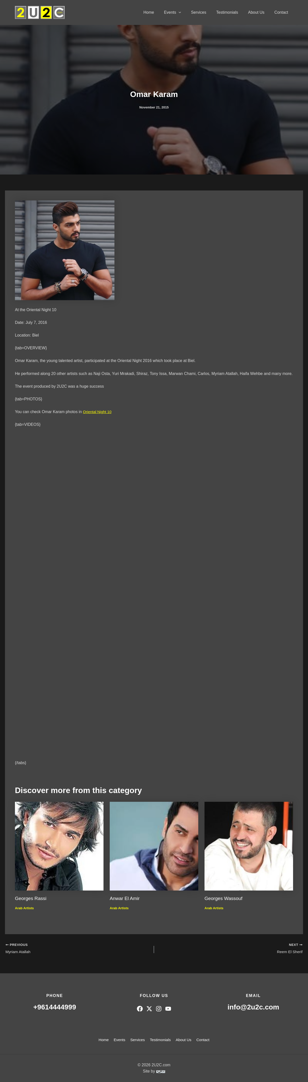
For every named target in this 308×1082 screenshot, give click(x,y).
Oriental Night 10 (98, 412)
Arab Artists (25, 908)
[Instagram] (159, 1009)
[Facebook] (140, 1009)
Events (181, 12)
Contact (282, 12)
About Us (259, 12)
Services (205, 12)
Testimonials (232, 12)
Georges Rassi (31, 898)
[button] (187, 12)
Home (159, 12)
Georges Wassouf (224, 898)
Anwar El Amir (125, 898)
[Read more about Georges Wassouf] (249, 846)
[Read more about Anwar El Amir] (154, 846)
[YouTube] (168, 1009)
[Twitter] (149, 1009)
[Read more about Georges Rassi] (59, 846)
